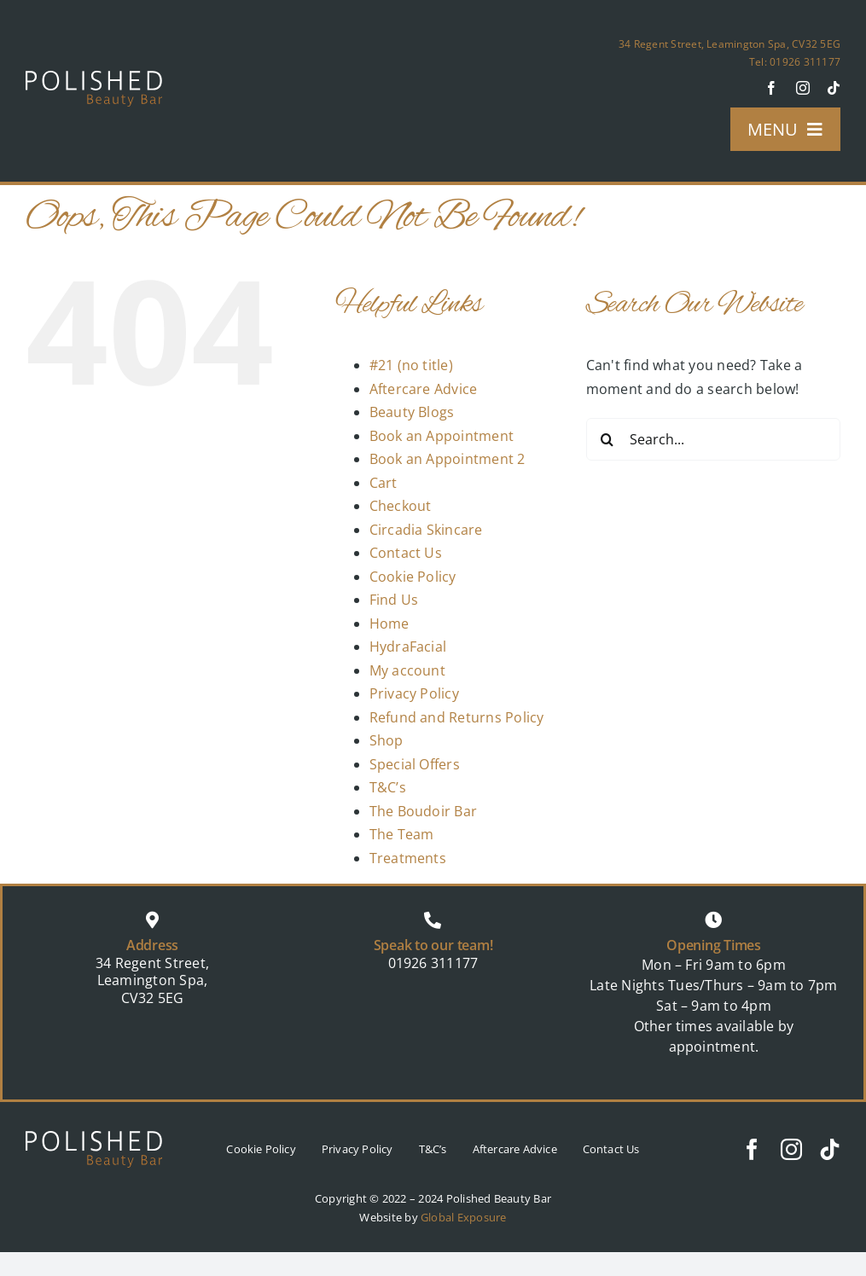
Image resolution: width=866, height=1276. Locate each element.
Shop (386, 740)
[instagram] (803, 88)
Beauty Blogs (412, 412)
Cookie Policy (412, 576)
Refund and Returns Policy (456, 717)
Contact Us (405, 552)
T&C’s (387, 787)
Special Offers (414, 764)
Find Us (394, 599)
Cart (383, 482)
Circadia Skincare (426, 529)
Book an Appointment (441, 435)
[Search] (607, 439)
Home (389, 623)
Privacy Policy (414, 693)
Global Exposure (464, 1217)
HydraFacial (408, 646)
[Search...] (713, 439)
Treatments (407, 858)
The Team (401, 834)
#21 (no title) (411, 365)
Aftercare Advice (423, 389)
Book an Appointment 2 (447, 459)
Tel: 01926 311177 (794, 62)
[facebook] (771, 88)
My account (407, 670)
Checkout (400, 505)
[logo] (94, 77)
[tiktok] (833, 88)
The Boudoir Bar (423, 811)
